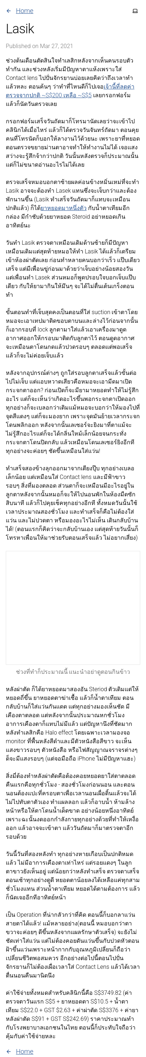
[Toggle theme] (135, 11)
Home (19, 10)
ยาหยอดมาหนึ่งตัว (64, 208)
